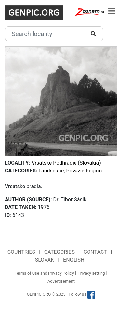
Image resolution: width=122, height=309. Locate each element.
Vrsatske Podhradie (54, 163)
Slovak (44, 260)
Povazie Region (84, 171)
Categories (59, 252)
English (73, 260)
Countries (21, 252)
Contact (95, 252)
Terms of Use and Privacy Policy (44, 273)
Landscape (51, 171)
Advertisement (61, 281)
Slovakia (89, 163)
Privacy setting (91, 273)
